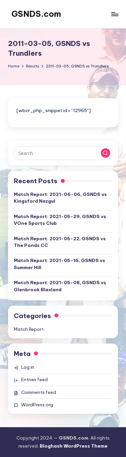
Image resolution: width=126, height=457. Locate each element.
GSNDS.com (36, 14)
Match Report (29, 329)
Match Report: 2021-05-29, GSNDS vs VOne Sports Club (60, 219)
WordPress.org (37, 405)
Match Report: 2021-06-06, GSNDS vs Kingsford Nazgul (60, 197)
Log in (27, 367)
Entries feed (34, 379)
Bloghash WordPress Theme (74, 446)
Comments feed (38, 392)
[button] (105, 153)
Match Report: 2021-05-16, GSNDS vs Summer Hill (59, 263)
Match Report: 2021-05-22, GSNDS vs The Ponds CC (60, 242)
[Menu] (114, 14)
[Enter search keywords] (63, 153)
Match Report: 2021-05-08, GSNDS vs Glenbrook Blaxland (60, 286)
